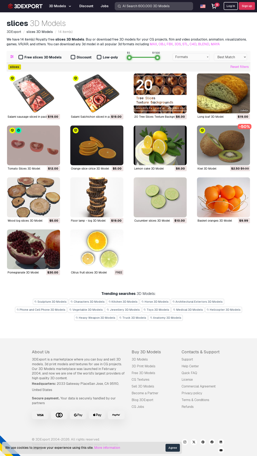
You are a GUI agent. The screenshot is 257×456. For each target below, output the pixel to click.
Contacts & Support (201, 352)
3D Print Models (143, 366)
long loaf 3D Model (210, 117)
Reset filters (239, 67)
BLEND (203, 44)
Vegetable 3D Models (86, 310)
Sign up (247, 6)
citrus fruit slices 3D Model (89, 272)
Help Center (190, 366)
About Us (41, 352)
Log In (231, 6)
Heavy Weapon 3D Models (96, 318)
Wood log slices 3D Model (25, 220)
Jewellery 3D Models (123, 310)
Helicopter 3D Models (224, 310)
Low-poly (107, 57)
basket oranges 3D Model (215, 220)
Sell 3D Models (143, 386)
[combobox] (191, 57)
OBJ (162, 44)
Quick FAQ (189, 373)
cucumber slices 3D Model (152, 220)
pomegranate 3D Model (23, 272)
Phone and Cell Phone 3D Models (41, 310)
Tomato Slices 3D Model (24, 168)
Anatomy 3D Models (166, 318)
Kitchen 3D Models (123, 302)
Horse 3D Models (155, 302)
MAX (153, 44)
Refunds (188, 407)
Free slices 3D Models (40, 57)
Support (187, 359)
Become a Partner (145, 393)
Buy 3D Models (146, 352)
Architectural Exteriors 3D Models (197, 302)
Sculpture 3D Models (50, 302)
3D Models (140, 359)
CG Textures (140, 379)
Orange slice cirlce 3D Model (90, 168)
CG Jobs (138, 407)
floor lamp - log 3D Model (88, 220)
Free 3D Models (143, 373)
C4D (193, 44)
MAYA (215, 44)
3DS (177, 44)
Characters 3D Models (87, 302)
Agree (172, 448)
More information (107, 448)
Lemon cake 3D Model (149, 168)
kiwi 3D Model (207, 168)
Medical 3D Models (188, 310)
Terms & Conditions (195, 400)
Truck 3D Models (132, 318)
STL (185, 44)
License (187, 379)
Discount (81, 57)
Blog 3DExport (142, 400)
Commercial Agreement (199, 386)
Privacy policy (192, 393)
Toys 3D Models (156, 310)
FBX (170, 44)
